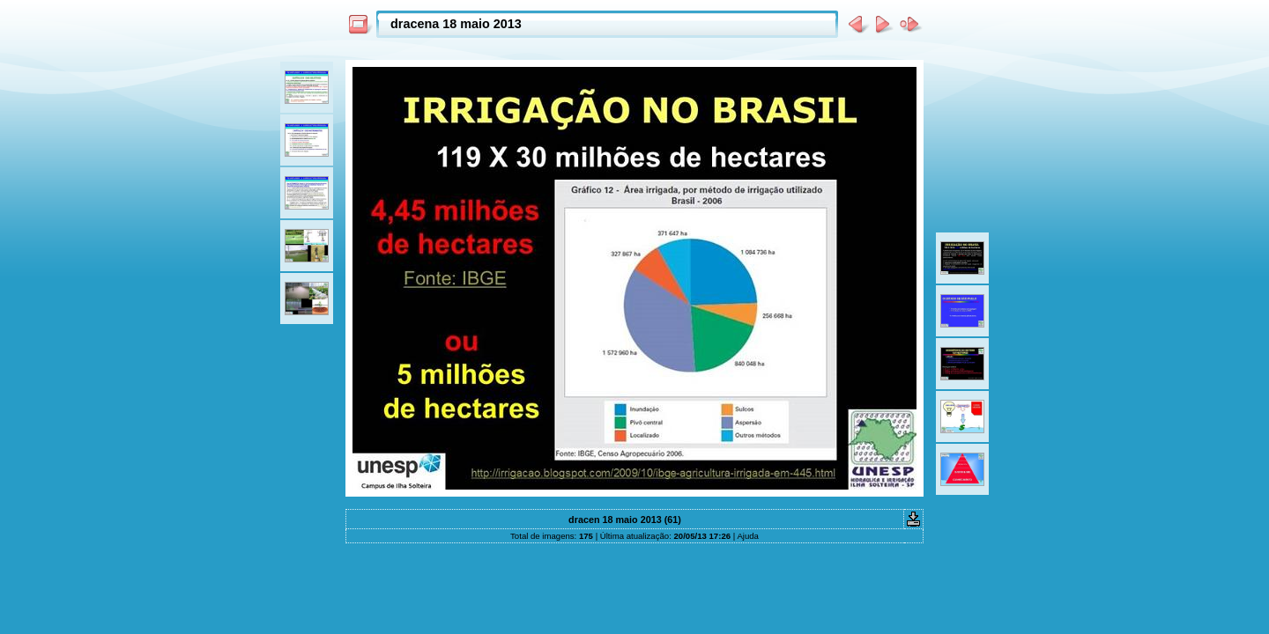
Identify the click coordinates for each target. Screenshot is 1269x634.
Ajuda (748, 536)
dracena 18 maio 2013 (456, 24)
